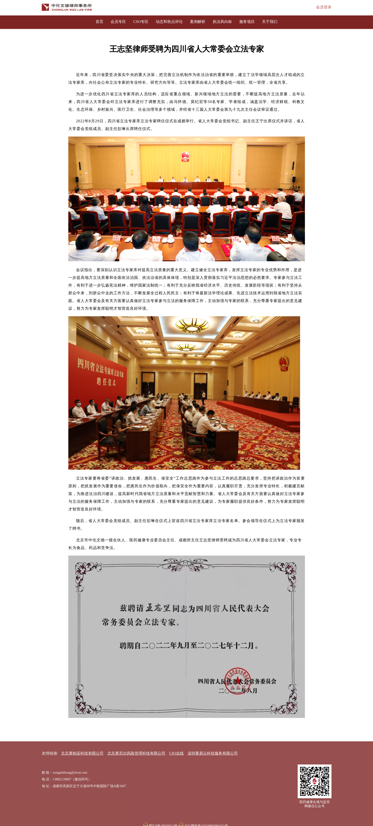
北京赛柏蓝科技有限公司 (82, 753)
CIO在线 (176, 753)
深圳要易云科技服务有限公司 (213, 753)
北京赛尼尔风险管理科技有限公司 (136, 753)
